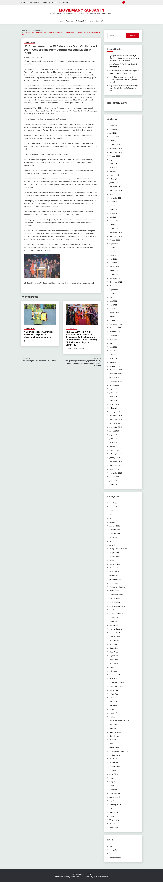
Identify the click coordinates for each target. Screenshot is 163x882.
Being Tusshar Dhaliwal (118, 549)
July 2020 (113, 389)
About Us (24, 2)
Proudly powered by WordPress (67, 877)
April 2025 (113, 171)
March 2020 (114, 404)
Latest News (114, 698)
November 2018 (115, 465)
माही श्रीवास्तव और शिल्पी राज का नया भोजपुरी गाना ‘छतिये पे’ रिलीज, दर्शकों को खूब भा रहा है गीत (123, 88)
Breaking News (29, 42)
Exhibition (113, 621)
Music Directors (115, 724)
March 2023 (114, 267)
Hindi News (113, 663)
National (112, 728)
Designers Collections (117, 587)
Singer (111, 778)
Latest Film (113, 690)
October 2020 (114, 377)
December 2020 (115, 370)
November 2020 (115, 374)
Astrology (113, 537)
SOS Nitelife (114, 789)
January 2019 (114, 458)
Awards (112, 545)
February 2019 (115, 454)
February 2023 (115, 270)
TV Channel (63, 2)
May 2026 (113, 129)
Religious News (115, 766)
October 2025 (114, 156)
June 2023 (113, 255)
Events (112, 610)
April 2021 (113, 354)
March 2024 (114, 221)
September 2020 (115, 381)
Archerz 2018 (114, 526)
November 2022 (115, 282)
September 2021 (115, 335)
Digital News (114, 591)
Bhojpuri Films (114, 552)
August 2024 (114, 202)
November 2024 (115, 190)
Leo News (113, 705)
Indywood (113, 671)
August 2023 (114, 248)
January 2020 (114, 412)
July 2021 (113, 343)
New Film (112, 740)
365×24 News (115, 507)
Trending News (115, 805)
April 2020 (113, 400)
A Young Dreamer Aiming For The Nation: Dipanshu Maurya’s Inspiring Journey (39, 334)
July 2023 (113, 251)
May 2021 (113, 351)
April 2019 (113, 446)
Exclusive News (115, 617)
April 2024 (113, 217)
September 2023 (115, 244)
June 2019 (113, 439)
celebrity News (115, 579)
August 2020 (114, 385)
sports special (114, 797)
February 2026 (115, 141)
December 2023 (115, 232)
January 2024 (114, 228)
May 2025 (113, 167)
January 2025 (114, 183)
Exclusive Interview (116, 614)
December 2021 (115, 324)
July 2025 (113, 160)
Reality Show (114, 763)
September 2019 (115, 427)
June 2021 (113, 347)
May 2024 (113, 213)
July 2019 (113, 435)
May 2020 (113, 396)
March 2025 (114, 175)
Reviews (112, 770)
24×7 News (114, 503)
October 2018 (114, 469)
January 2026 (114, 144)
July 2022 (113, 297)
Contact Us (46, 2)
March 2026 (114, 137)
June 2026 (113, 125)
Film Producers (114, 644)
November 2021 (115, 328)
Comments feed (115, 854)
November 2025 (115, 152)
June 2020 (113, 393)
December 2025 (115, 148)
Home (127, 2)
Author (112, 541)
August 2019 (114, 431)
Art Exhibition (114, 530)
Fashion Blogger (115, 625)
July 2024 (113, 205)
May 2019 (113, 442)
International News (116, 675)
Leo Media (113, 701)
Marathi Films (114, 713)
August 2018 (114, 477)
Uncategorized (114, 812)
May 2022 (113, 305)
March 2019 (114, 450)
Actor (111, 510)
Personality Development (118, 751)
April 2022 (113, 309)
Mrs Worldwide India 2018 (119, 721)
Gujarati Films (114, 656)
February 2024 (115, 225)
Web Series (113, 828)
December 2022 (115, 278)
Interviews (113, 679)
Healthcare (113, 660)
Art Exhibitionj (114, 533)
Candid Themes (102, 877)
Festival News (114, 637)
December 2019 (115, 416)
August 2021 (114, 339)
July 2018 (113, 481)
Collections (113, 583)
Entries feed (114, 850)
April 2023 (113, 263)
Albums (112, 522)
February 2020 (115, 408)
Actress (112, 518)
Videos (112, 816)
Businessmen (114, 572)
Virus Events (114, 820)
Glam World (113, 652)
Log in (111, 846)
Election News (114, 598)
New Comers (114, 736)
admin (40, 57)
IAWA (111, 667)
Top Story (113, 801)
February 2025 (115, 179)
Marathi (112, 709)
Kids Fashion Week (116, 686)
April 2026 (113, 133)
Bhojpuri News (114, 556)
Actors (111, 514)
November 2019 (115, 419)
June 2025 (113, 163)
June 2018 (113, 484)
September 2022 (115, 290)
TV (110, 808)
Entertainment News (117, 606)
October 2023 (114, 240)
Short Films (113, 774)
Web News (113, 824)
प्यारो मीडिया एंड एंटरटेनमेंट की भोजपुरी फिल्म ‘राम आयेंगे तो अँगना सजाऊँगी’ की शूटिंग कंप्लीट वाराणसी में (123, 79)
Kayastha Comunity (116, 682)
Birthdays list (35, 2)
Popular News (114, 759)
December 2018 (115, 461)
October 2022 (114, 286)
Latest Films (114, 694)
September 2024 (115, 198)
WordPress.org (115, 858)
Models (112, 717)
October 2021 (114, 332)
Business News (115, 568)
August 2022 (114, 293)
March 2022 (114, 313)
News (54, 2)
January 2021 (114, 366)
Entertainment (114, 602)
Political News (114, 755)
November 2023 (115, 236)
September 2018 (115, 473)
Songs (111, 786)
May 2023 (113, 259)
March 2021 (114, 358)
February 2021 (115, 362)
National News (115, 732)
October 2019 (114, 423)
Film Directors (114, 640)
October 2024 (114, 194)
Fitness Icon (113, 648)
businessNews (114, 575)
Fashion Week (114, 633)
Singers (112, 782)
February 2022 (115, 316)
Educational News (116, 595)
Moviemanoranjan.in (81, 10)
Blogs (111, 560)
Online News (114, 747)
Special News (114, 793)
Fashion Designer (115, 629)
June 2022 (113, 301)
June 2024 (113, 209)
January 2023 (114, 274)
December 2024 (115, 186)
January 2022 (114, 320)
